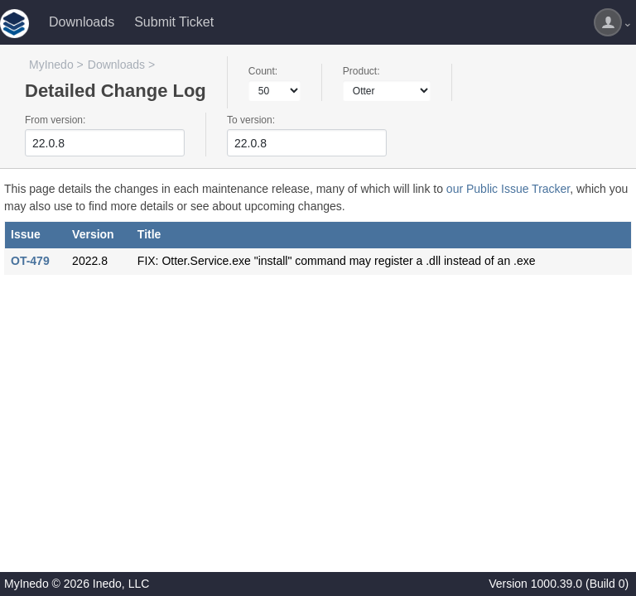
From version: (55, 120)
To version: (251, 120)
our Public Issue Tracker (508, 188)
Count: (262, 71)
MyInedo (51, 64)
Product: (361, 71)
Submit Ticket (174, 22)
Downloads (81, 22)
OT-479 (30, 260)
